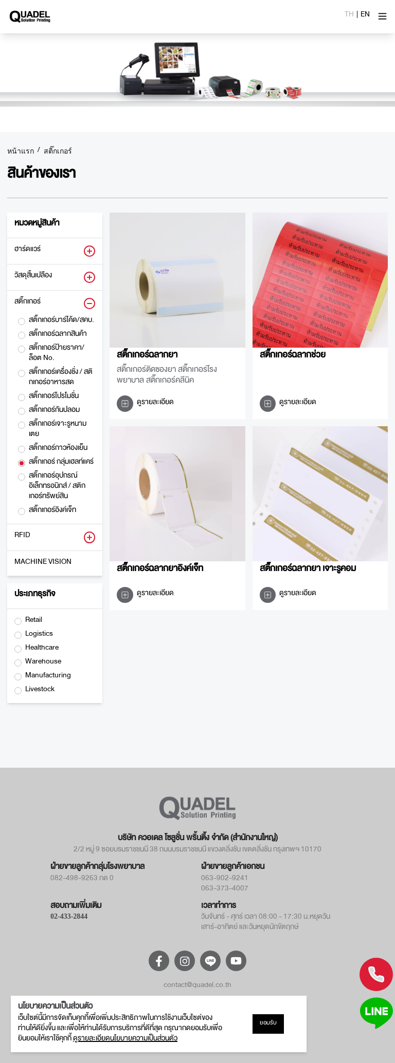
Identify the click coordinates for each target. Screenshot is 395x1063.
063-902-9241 (224, 879)
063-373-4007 (224, 889)
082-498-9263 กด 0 (82, 879)
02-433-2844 (68, 916)
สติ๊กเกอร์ (58, 151)
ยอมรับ (268, 1024)
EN (365, 15)
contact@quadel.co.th (197, 986)
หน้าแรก (20, 151)
